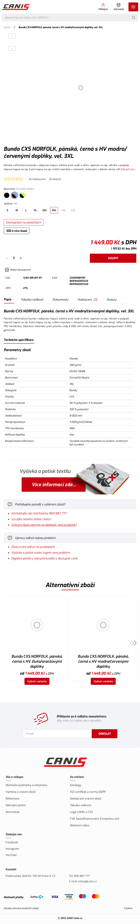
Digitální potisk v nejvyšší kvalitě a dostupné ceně (44, 558)
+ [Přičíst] (20, 258)
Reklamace (12, 798)
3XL (54, 210)
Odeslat (104, 734)
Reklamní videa (79, 825)
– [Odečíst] (7, 258)
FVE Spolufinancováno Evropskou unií (94, 819)
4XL (63, 210)
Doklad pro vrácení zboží (85, 798)
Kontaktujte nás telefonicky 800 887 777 (38, 513)
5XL (73, 210)
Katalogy (75, 785)
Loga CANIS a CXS (81, 812)
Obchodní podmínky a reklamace (26, 785)
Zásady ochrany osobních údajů (21, 908)
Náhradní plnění (16, 805)
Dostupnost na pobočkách (23, 222)
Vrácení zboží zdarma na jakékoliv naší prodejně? (44, 525)
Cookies (128, 908)
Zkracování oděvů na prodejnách (33, 547)
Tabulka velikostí (32, 300)
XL (35, 210)
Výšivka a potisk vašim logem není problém (40, 553)
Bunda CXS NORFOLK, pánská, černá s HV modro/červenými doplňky (103, 661)
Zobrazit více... (128, 169)
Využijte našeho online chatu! (31, 519)
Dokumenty (60, 300)
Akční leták (12, 812)
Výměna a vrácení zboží (20, 792)
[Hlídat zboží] (18, 269)
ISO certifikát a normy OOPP (88, 792)
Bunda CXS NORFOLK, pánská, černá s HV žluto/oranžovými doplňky (37, 661)
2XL (44, 210)
